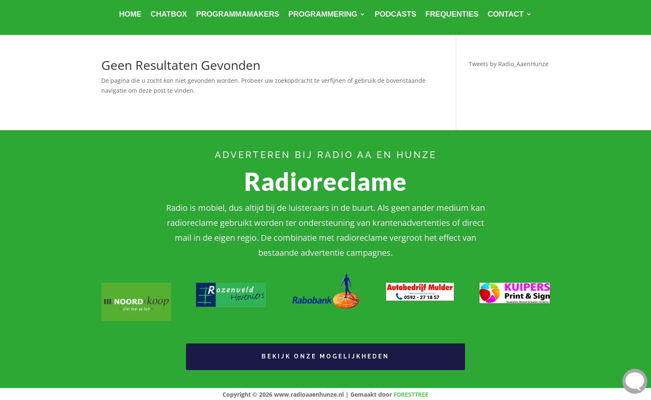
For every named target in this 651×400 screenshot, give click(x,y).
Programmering (322, 14)
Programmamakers (237, 14)
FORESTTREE (411, 394)
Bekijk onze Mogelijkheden (325, 356)
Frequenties (452, 14)
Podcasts (395, 14)
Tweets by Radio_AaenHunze (508, 64)
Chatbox (169, 14)
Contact (506, 14)
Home (130, 14)
